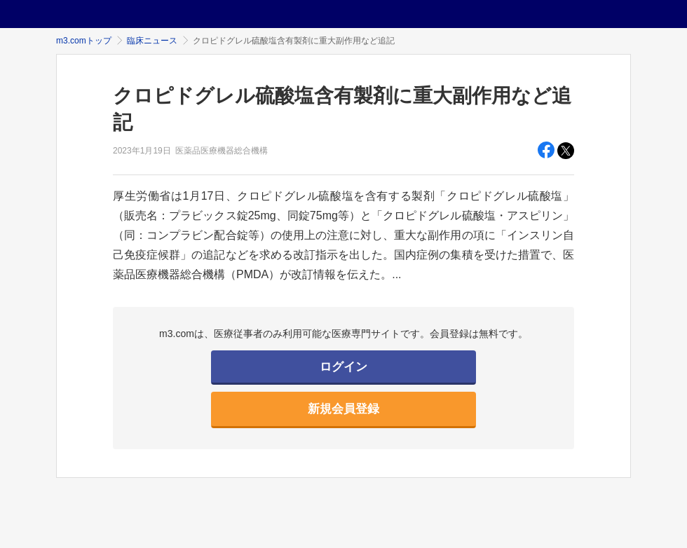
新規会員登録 (343, 409)
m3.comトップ (83, 41)
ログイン (343, 367)
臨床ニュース (152, 41)
